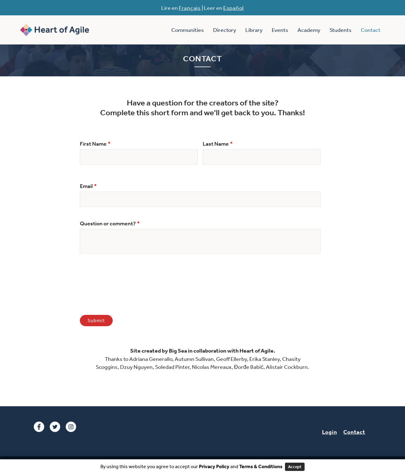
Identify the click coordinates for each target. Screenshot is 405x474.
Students (340, 29)
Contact (370, 29)
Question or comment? (110, 223)
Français (190, 7)
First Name (95, 143)
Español (233, 7)
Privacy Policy (213, 466)
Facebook (39, 427)
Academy (309, 29)
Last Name (218, 143)
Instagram (71, 427)
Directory (224, 29)
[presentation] (126, 286)
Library (254, 29)
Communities (187, 29)
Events (280, 29)
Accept (295, 466)
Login (329, 431)
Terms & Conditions (260, 466)
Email (88, 186)
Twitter (55, 427)
